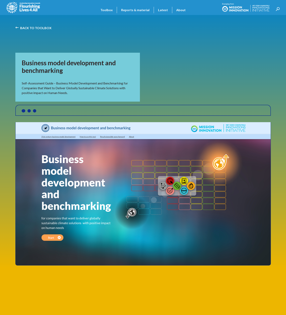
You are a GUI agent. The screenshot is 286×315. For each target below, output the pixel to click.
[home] (23, 7)
